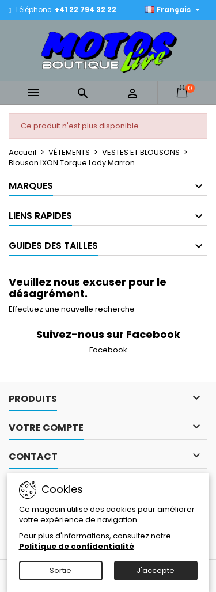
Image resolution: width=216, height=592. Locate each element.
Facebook (108, 349)
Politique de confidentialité (76, 546)
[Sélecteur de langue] (174, 10)
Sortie (60, 570)
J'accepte (156, 570)
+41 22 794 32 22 (85, 9)
